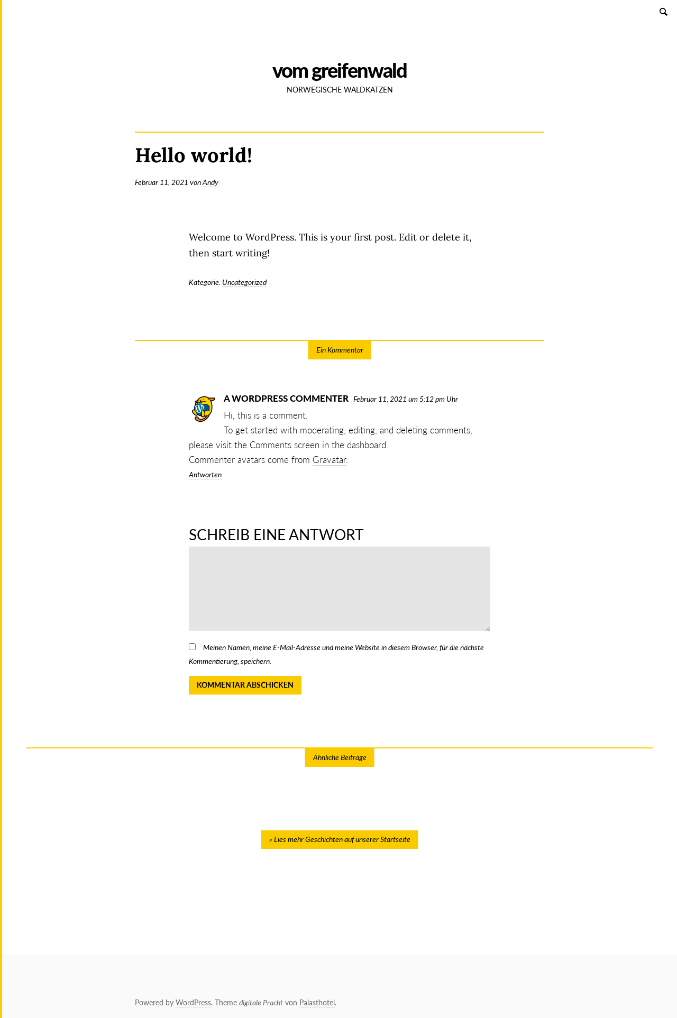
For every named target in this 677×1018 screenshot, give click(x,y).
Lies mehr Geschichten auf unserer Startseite (342, 839)
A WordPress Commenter (286, 398)
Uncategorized (244, 281)
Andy (210, 182)
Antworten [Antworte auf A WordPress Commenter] (205, 474)
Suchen (664, 11)
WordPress (193, 1002)
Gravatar (329, 459)
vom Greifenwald (339, 70)
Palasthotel (317, 1002)
